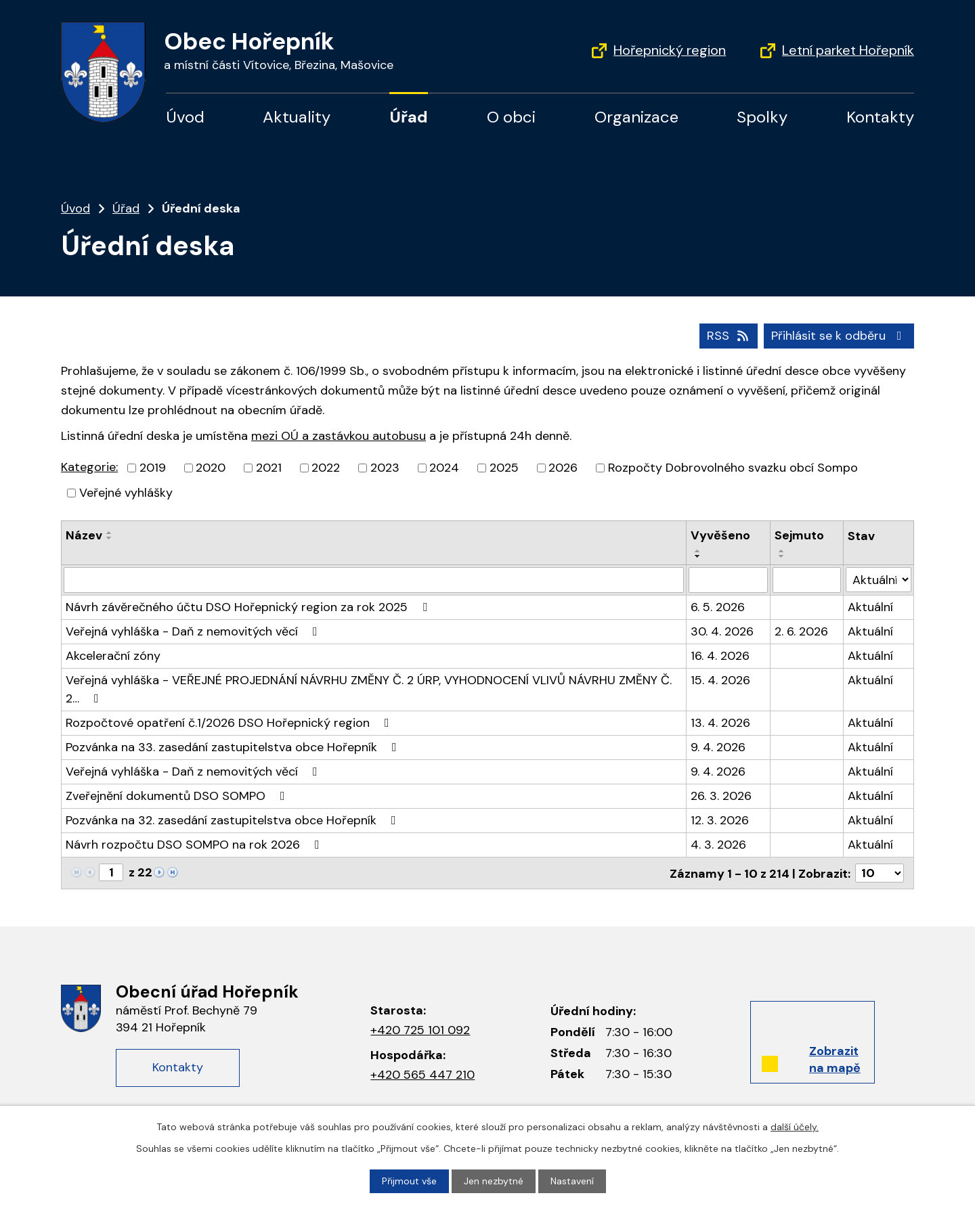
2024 (444, 468)
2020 (210, 468)
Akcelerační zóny (113, 656)
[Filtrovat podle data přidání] (728, 580)
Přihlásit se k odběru (839, 336)
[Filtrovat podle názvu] (374, 580)
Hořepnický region (669, 50)
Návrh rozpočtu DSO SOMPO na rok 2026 (195, 844)
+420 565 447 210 (422, 1075)
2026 (563, 468)
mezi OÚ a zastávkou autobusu (338, 436)
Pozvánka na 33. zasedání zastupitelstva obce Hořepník (234, 747)
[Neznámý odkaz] (159, 871)
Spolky (762, 116)
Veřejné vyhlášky (126, 493)
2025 (504, 468)
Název (84, 535)
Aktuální (870, 607)
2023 (384, 468)
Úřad (408, 116)
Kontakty (880, 116)
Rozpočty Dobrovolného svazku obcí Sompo (733, 468)
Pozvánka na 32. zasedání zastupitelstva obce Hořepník (234, 820)
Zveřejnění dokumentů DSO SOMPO (178, 796)
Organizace (636, 116)
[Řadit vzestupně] (109, 532)
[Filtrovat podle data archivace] (807, 580)
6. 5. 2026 (718, 607)
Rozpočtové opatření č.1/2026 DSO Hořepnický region (230, 723)
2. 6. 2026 (801, 631)
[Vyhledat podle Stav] (878, 579)
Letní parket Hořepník (848, 50)
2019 (152, 468)
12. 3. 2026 (720, 820)
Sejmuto (799, 535)
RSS (729, 336)
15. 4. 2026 (720, 680)
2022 (325, 468)
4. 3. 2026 (718, 844)
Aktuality (296, 116)
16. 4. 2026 (720, 656)
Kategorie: (89, 467)
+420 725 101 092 (420, 1029)
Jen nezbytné (493, 1181)
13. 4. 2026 (720, 723)
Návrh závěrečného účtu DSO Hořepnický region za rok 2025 (249, 607)
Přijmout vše (409, 1181)
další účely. (795, 1127)
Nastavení (572, 1181)
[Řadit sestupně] (109, 538)
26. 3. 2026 (721, 796)
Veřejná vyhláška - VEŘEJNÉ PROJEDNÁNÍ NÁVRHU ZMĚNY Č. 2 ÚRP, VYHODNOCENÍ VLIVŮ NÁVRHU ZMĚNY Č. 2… (369, 689)
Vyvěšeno (720, 535)
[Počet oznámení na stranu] (879, 873)
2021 (269, 468)
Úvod (185, 116)
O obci (511, 116)
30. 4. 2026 (722, 631)
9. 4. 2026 (718, 747)
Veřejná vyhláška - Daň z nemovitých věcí (194, 631)
